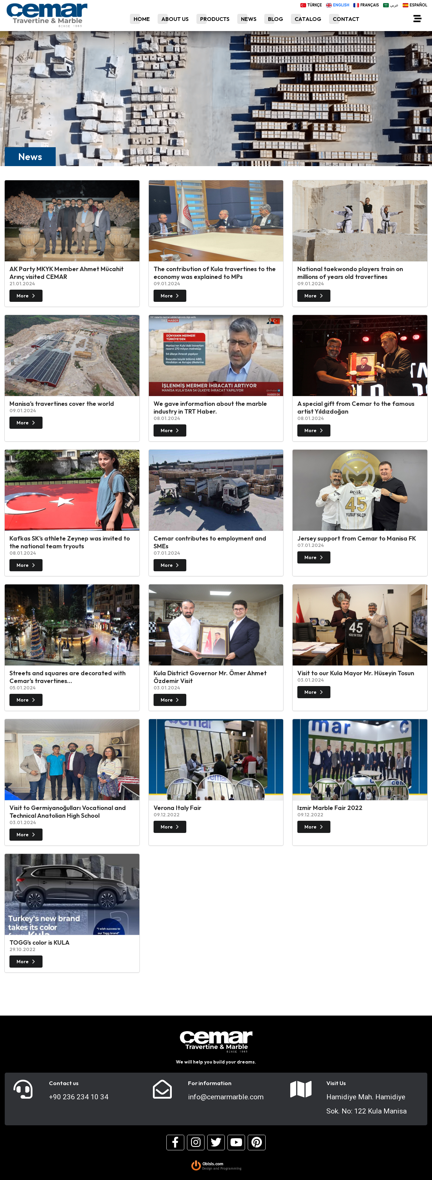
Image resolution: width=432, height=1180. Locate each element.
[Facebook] (175, 1142)
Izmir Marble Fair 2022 (329, 808)
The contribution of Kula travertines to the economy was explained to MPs (215, 273)
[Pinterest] (256, 1142)
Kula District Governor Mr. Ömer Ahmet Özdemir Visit (210, 677)
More (26, 296)
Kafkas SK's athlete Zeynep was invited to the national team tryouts (69, 542)
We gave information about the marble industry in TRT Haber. (210, 407)
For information (210, 1083)
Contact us (64, 1083)
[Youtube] (236, 1142)
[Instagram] (196, 1142)
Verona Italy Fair (177, 808)
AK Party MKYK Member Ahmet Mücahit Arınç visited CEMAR (66, 273)
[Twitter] (216, 1142)
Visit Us (336, 1083)
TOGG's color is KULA (39, 942)
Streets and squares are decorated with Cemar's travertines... (67, 677)
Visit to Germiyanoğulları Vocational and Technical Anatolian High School (67, 811)
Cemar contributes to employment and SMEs (210, 542)
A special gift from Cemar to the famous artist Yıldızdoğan (355, 407)
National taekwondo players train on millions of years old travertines (350, 273)
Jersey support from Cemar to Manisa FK (356, 538)
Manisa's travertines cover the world (61, 404)
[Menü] (417, 20)
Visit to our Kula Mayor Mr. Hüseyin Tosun (355, 673)
